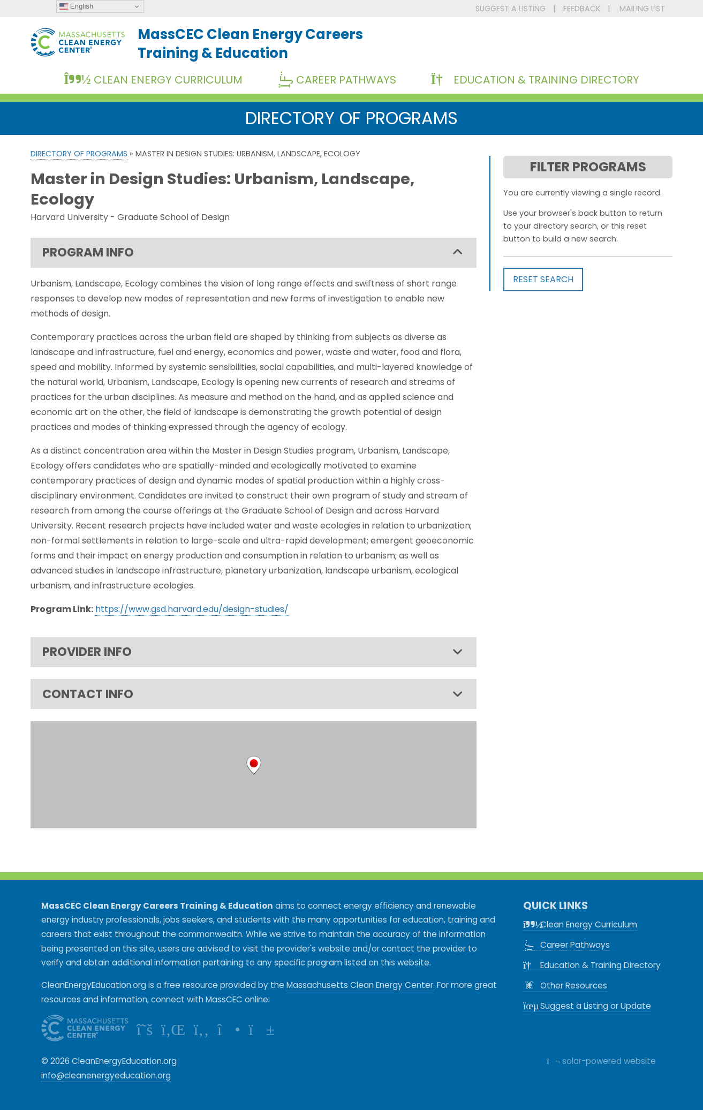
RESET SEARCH (543, 279)
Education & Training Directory (534, 79)
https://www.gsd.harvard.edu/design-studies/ (192, 609)
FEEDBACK (581, 8)
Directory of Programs (79, 153)
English (76, 6)
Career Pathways (340, 79)
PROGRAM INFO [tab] (252, 253)
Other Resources (565, 985)
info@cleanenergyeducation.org (106, 1075)
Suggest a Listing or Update (587, 1005)
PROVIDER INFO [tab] (252, 652)
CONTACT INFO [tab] (252, 694)
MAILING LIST (642, 8)
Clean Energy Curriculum (153, 79)
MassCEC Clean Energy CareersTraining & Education (250, 43)
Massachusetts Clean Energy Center (359, 985)
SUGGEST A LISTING (510, 8)
